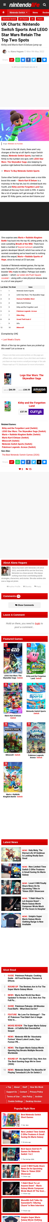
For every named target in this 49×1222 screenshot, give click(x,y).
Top (8, 1087)
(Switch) (20, 428)
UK (32, 19)
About (17, 1087)
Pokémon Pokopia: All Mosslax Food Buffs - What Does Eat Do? (26, 1007)
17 (16, 909)
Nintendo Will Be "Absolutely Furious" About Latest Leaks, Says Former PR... (24, 1039)
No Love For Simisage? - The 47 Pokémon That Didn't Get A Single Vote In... (26, 1017)
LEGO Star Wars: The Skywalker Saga (13, 677)
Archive (38, 1096)
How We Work (36, 1087)
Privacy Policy (36, 1092)
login (37, 623)
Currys (36, 412)
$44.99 (9, 390)
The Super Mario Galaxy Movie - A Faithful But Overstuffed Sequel (27, 1028)
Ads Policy (27, 1096)
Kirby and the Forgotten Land (25, 187)
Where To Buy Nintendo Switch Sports (21, 171)
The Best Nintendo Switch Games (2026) (20, 455)
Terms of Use (13, 1096)
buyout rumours (25, 247)
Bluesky (27, 586)
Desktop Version (33, 1101)
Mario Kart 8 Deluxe (27, 180)
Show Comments (24, 605)
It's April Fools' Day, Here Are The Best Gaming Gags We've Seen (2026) (27, 1061)
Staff (24, 1087)
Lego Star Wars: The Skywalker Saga (32, 377)
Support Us (11, 1092)
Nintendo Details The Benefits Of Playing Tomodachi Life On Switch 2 (27, 1071)
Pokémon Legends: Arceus (27, 311)
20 (16, 876)
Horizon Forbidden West (25, 299)
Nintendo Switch (9, 19)
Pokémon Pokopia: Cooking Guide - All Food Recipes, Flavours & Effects (25, 978)
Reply (37, 586)
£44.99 (24, 390)
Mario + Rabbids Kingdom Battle (13, 795)
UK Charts (23, 19)
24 (16, 859)
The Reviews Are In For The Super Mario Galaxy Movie (26, 988)
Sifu (10, 272)
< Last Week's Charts (10, 339)
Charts (40, 19)
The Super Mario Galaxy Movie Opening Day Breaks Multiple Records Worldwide (26, 1050)
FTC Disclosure (21, 364)
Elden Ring (20, 315)
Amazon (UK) (39, 390)
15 (30, 469)
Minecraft (20, 327)
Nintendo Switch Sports (20, 155)
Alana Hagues (17, 51)
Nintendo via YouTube (15, 144)
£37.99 (23, 411)
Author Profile (13, 586)
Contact (23, 1092)
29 (16, 892)
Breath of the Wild (24, 244)
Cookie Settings (15, 1101)
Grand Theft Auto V (24, 319)
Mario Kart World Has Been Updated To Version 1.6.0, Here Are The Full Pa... (26, 998)
